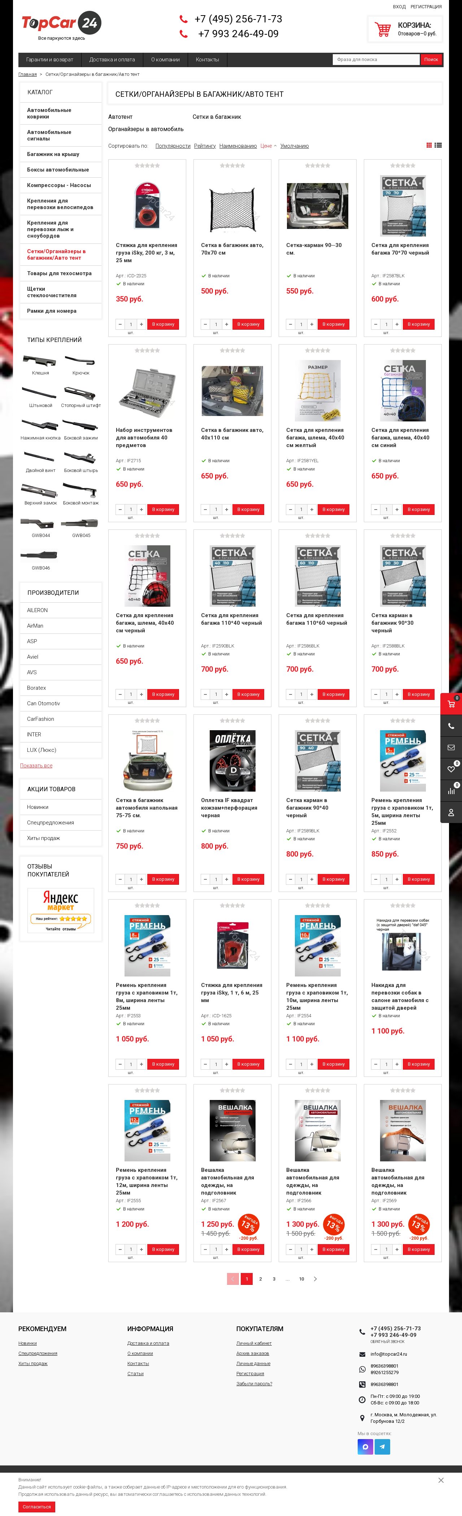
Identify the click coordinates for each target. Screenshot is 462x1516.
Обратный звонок (388, 1342)
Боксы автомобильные (61, 169)
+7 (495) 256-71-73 (239, 19)
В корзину (163, 324)
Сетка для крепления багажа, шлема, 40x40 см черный (145, 623)
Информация (150, 1329)
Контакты (207, 59)
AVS (32, 672)
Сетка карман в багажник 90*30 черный (392, 623)
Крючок (80, 364)
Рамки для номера (61, 311)
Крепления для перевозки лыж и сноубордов (61, 229)
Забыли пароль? (254, 1383)
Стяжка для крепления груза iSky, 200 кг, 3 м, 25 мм (146, 253)
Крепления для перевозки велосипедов (61, 204)
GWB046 (39, 559)
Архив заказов (252, 1353)
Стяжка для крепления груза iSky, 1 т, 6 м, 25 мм (231, 993)
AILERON (37, 610)
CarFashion (40, 719)
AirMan (35, 626)
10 (301, 1279)
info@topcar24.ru (389, 1354)
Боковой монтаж (80, 494)
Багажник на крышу (61, 154)
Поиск (431, 59)
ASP (32, 641)
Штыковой (39, 396)
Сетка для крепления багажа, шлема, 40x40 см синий (400, 438)
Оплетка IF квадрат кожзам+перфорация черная (229, 808)
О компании (165, 59)
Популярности (173, 146)
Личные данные (253, 1363)
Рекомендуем (42, 1329)
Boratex (36, 688)
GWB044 (39, 526)
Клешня (39, 364)
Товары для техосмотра (61, 273)
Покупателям (259, 1329)
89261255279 (384, 1372)
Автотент (120, 116)
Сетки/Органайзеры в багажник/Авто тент (61, 254)
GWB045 (80, 526)
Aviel (32, 657)
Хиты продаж (43, 838)
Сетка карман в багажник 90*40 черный (307, 808)
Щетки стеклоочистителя (61, 292)
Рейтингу (205, 146)
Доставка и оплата (112, 59)
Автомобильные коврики (61, 113)
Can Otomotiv (43, 703)
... (288, 1279)
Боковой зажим (80, 429)
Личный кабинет (254, 1343)
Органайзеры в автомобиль (146, 129)
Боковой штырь (80, 461)
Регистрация (426, 6)
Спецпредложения (50, 822)
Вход (399, 6)
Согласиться (37, 1506)
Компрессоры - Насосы (61, 185)
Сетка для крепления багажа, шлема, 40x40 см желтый (315, 438)
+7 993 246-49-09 (238, 34)
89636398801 (384, 1366)
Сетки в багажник (217, 116)
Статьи (135, 1373)
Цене (266, 146)
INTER (34, 734)
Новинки (37, 807)
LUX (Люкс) (41, 750)
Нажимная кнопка (41, 429)
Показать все (36, 765)
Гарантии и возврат (49, 59)
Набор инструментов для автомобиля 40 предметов (144, 438)
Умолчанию (294, 146)
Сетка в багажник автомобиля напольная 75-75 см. (147, 808)
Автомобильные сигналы (61, 135)
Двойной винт (39, 461)
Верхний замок (39, 494)
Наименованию (238, 146)
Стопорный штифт (81, 396)
